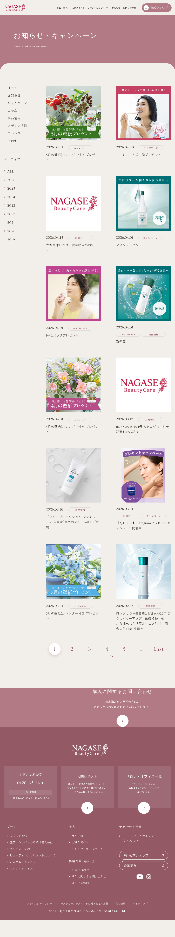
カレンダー (16, 133)
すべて (12, 87)
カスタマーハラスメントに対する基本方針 (84, 920)
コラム (12, 110)
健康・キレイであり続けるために (31, 859)
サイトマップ (140, 920)
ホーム (17, 46)
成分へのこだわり (21, 866)
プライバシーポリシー (39, 920)
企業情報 (130, 882)
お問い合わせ (129, 7)
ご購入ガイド (78, 7)
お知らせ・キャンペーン (87, 866)
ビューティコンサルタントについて (33, 872)
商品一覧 (61, 7)
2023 (11, 205)
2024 (11, 197)
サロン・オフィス (21, 885)
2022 (11, 214)
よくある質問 (80, 900)
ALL (10, 171)
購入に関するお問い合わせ (89, 893)
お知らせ (14, 95)
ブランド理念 (18, 853)
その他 (12, 140)
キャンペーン (17, 103)
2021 (11, 223)
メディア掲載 (17, 125)
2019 (11, 240)
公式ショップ (159, 7)
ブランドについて (96, 7)
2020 (11, 231)
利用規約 (121, 920)
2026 (11, 180)
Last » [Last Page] (160, 649)
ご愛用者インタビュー (24, 879)
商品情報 (14, 118)
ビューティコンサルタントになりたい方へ (140, 855)
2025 (11, 188)
